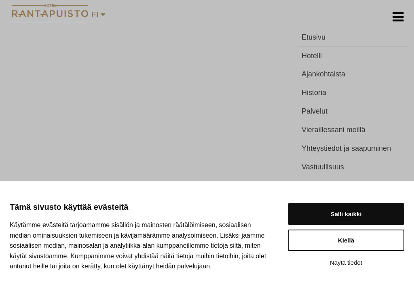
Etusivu (313, 37)
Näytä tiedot (346, 262)
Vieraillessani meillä (333, 130)
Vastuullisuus (323, 167)
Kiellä (346, 240)
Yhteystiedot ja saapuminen (346, 148)
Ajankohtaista (323, 74)
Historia (314, 93)
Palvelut (314, 111)
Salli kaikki (346, 214)
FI (98, 14)
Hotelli (312, 56)
